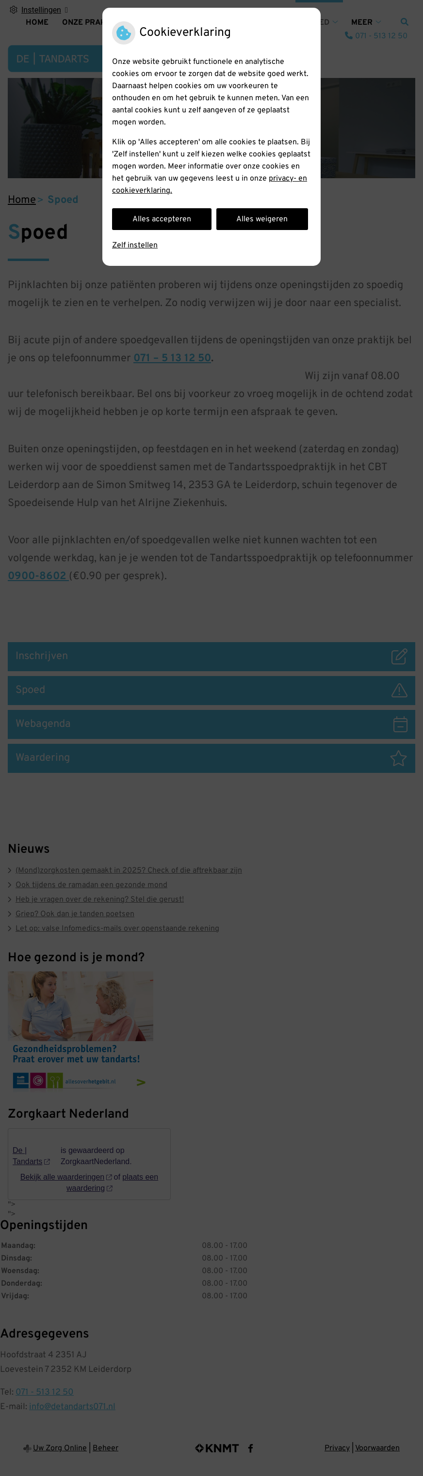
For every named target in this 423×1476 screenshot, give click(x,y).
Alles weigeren (262, 219)
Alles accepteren (161, 219)
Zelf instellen (135, 245)
